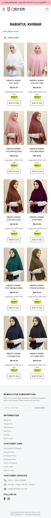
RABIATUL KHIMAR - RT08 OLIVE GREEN (37, 287)
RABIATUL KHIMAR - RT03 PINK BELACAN (14, 150)
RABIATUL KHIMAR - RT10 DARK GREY (37, 355)
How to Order (9, 470)
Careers (7, 435)
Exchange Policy (10, 456)
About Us (7, 420)
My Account (8, 438)
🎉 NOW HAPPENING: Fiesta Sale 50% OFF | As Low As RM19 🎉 (25, 3)
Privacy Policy (9, 452)
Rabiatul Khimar (13, 31)
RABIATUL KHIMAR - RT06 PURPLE (37, 218)
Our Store (7, 431)
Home (5, 31)
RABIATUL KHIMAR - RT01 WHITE (14, 82)
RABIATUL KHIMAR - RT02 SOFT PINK (37, 82)
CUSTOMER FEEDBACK (13, 448)
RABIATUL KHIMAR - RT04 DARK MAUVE (37, 150)
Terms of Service (10, 463)
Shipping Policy (10, 459)
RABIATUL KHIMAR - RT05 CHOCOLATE (14, 218)
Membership (9, 427)
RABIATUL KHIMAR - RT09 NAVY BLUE (14, 355)
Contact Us (8, 424)
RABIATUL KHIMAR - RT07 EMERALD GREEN (14, 287)
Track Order (8, 467)
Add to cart (14, 103)
